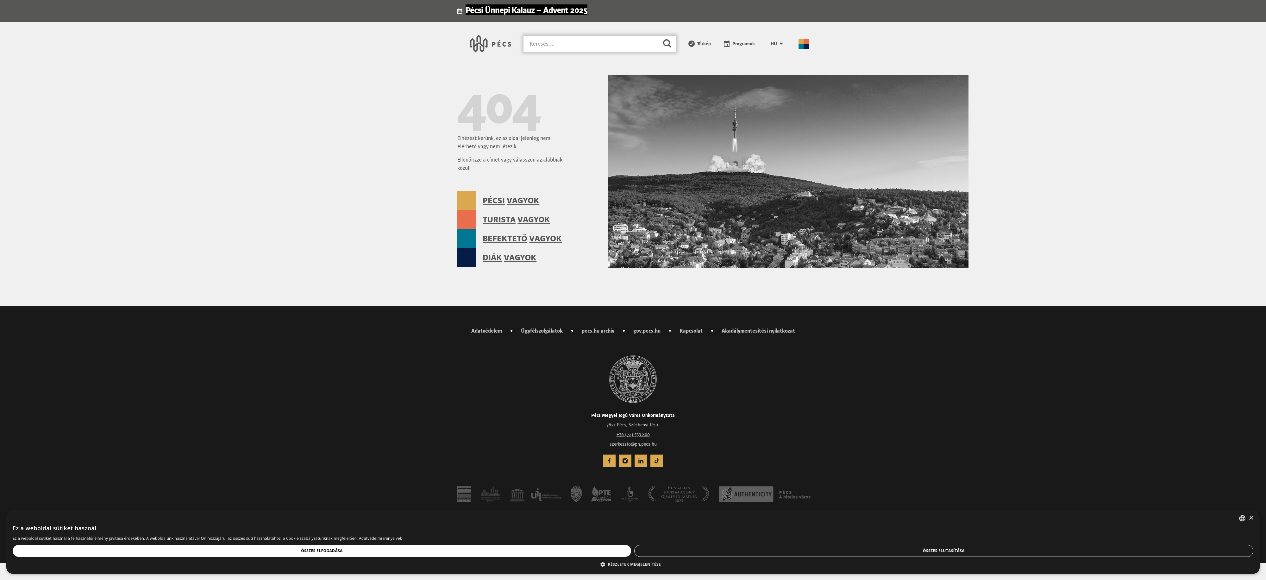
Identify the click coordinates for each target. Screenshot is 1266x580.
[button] (633, 564)
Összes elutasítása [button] (944, 550)
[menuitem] (609, 461)
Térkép (704, 44)
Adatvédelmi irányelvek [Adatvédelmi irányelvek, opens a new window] (380, 538)
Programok (743, 44)
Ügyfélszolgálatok (542, 331)
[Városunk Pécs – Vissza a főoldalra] (490, 44)
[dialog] (633, 542)
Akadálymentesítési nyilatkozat (758, 331)
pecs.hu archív (598, 331)
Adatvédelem (486, 331)
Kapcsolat (691, 331)
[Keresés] (591, 44)
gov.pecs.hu (647, 331)
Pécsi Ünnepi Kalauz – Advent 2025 (526, 9)
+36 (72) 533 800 (633, 434)
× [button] (1251, 518)
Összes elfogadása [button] (322, 550)
